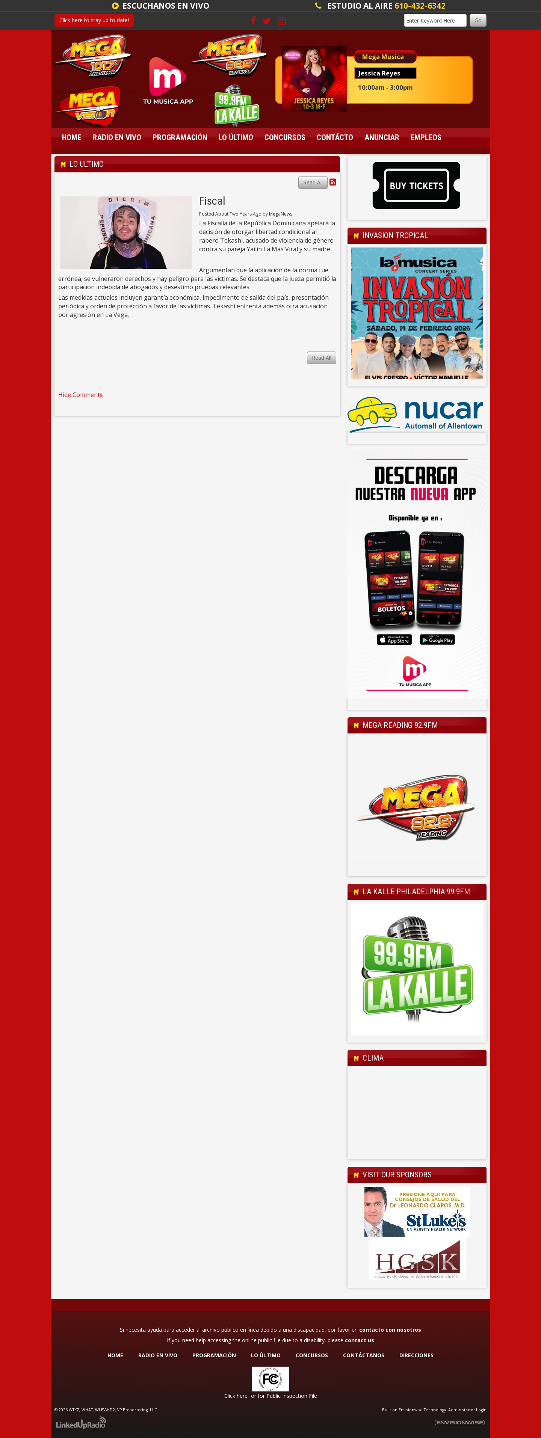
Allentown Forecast (417, 1152)
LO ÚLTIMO (266, 1355)
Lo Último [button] (236, 137)
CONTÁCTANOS (363, 1355)
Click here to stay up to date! (94, 20)
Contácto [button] (335, 137)
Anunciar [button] (381, 137)
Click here (236, 1395)
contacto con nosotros (390, 1329)
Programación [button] (180, 137)
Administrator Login (467, 1409)
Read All (313, 182)
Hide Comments (80, 395)
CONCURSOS (312, 1355)
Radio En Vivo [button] (116, 137)
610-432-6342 (420, 5)
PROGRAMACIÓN (214, 1355)
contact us (359, 1340)
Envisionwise (411, 1409)
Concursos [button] (284, 137)
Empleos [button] (426, 137)
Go (478, 20)
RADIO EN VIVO (157, 1355)
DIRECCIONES (416, 1355)
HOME (115, 1355)
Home (71, 137)
